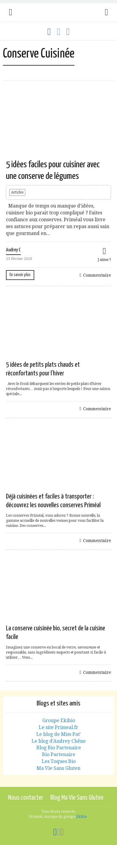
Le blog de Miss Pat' (58, 734)
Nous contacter (25, 797)
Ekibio (81, 817)
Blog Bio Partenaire (58, 747)
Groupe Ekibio (58, 720)
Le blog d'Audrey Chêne (59, 741)
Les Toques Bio (59, 761)
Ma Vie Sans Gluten (58, 768)
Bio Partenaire (58, 754)
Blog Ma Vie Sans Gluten (76, 797)
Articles (17, 192)
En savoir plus (20, 275)
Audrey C (13, 250)
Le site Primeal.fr (58, 727)
